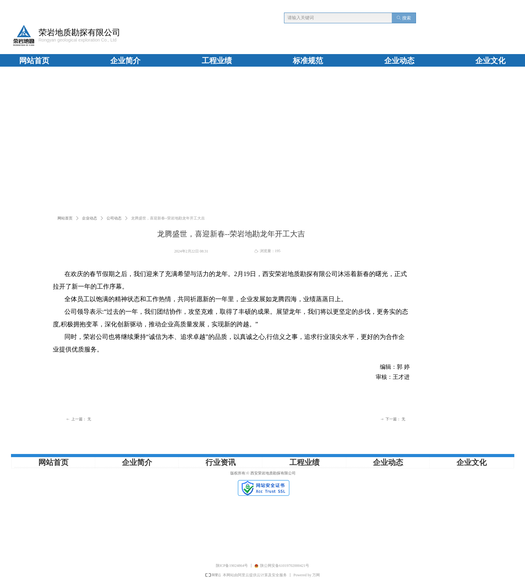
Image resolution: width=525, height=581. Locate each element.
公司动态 (114, 218)
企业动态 (89, 218)
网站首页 (65, 218)
